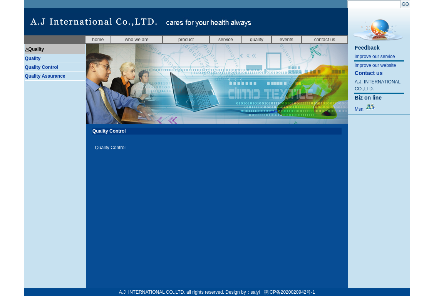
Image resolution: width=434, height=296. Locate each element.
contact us (324, 39)
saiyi (255, 292)
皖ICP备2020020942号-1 (289, 292)
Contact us (368, 73)
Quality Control (42, 67)
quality (256, 39)
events (286, 39)
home (98, 39)
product (186, 39)
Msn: (365, 109)
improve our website (375, 65)
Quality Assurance (45, 76)
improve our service (375, 56)
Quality (33, 58)
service (225, 39)
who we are (136, 39)
